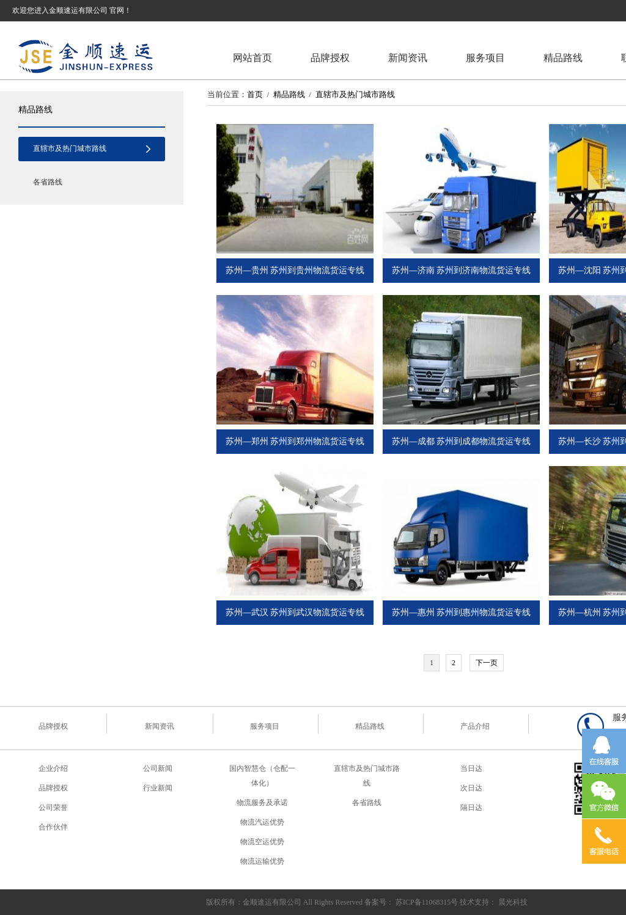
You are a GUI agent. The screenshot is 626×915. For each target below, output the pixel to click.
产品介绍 (475, 726)
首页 (255, 94)
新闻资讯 (407, 58)
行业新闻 (157, 788)
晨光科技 (513, 902)
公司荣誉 (53, 807)
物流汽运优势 (262, 822)
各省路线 (47, 182)
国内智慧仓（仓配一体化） (262, 775)
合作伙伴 (53, 827)
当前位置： (227, 94)
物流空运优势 (262, 841)
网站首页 (252, 58)
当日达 (471, 768)
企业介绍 (53, 768)
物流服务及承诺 (262, 802)
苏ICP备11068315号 (427, 902)
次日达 (471, 788)
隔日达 (471, 807)
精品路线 (563, 58)
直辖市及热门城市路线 (69, 148)
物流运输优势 (262, 861)
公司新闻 (157, 768)
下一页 (487, 662)
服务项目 (485, 58)
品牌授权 (330, 58)
